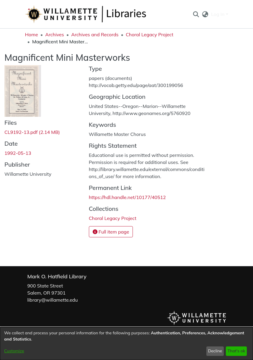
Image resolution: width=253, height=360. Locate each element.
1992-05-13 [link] (17, 153)
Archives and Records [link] (94, 34)
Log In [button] (218, 14)
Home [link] (31, 34)
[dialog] (126, 343)
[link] (32, 132)
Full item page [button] (111, 232)
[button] (196, 14)
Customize (14, 351)
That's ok (236, 351)
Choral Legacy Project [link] (149, 34)
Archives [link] (54, 34)
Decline (215, 351)
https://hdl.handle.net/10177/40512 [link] (127, 197)
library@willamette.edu (52, 300)
